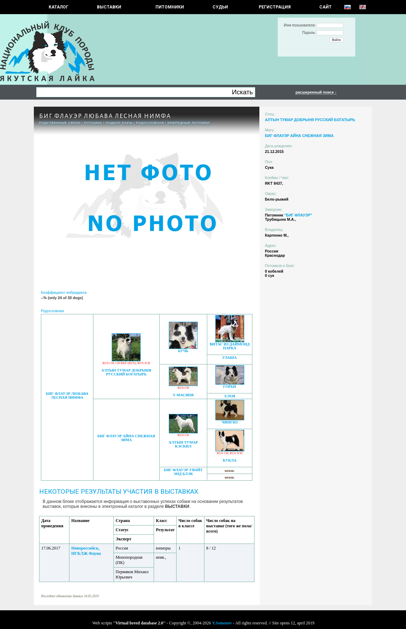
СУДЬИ (220, 7)
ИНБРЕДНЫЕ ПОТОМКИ (188, 123)
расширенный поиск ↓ (316, 92)
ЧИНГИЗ (230, 422)
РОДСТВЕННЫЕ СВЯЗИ (60, 123)
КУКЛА (229, 460)
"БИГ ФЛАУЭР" (298, 215)
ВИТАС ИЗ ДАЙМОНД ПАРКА (230, 346)
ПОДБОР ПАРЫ (119, 123)
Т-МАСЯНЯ (183, 395)
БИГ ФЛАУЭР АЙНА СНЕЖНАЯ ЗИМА (126, 438)
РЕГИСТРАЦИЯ (275, 7)
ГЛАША (229, 358)
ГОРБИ (229, 386)
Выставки (109, 7)
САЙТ (325, 7)
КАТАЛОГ (58, 7)
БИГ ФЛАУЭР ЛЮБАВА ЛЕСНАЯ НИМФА (67, 395)
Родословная (150, 123)
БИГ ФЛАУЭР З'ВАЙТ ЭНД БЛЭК (183, 472)
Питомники (169, 7)
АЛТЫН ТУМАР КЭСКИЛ (183, 444)
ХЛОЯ (229, 396)
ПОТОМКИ (93, 123)
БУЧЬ (183, 351)
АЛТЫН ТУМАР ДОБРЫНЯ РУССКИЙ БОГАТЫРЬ (126, 372)
